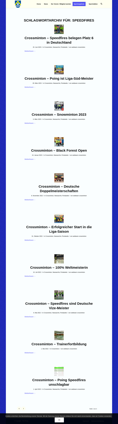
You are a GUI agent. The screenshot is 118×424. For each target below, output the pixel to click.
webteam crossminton (78, 47)
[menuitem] (38, 4)
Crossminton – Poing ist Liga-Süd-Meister (59, 78)
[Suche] (101, 4)
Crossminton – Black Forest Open (59, 150)
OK (59, 420)
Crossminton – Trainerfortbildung (59, 344)
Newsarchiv (56, 47)
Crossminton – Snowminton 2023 (59, 114)
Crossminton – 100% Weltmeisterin (59, 267)
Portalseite (64, 47)
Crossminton (48, 47)
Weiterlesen (29, 51)
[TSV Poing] (18, 4)
